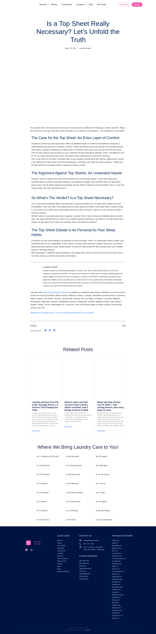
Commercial (66, 4)
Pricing (54, 4)
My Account (124, 4)
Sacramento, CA (117, 610)
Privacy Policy (61, 561)
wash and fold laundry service (55, 292)
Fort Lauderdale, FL (118, 571)
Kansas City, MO (117, 579)
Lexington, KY (116, 582)
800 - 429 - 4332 (89, 544)
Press (59, 569)
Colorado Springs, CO (119, 558)
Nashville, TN (116, 589)
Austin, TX (115, 543)
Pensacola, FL (116, 597)
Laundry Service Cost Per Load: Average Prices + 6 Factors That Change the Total (45, 406)
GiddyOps (87, 630)
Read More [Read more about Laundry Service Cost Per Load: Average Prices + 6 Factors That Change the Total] (36, 431)
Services (43, 4)
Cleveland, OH (116, 556)
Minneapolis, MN (117, 587)
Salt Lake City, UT (117, 615)
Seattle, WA (115, 613)
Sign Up (137, 4)
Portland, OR (116, 605)
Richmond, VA (116, 608)
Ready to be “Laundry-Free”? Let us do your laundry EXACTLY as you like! (62, 313)
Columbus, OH (116, 564)
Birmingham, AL (117, 545)
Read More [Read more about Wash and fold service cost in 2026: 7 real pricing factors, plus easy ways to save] (101, 431)
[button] (45, 330)
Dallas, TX (115, 566)
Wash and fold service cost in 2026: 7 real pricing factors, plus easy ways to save (110, 406)
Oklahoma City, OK (118, 595)
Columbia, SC (116, 561)
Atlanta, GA (115, 540)
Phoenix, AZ (116, 600)
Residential (60, 548)
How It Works (61, 545)
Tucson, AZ (115, 618)
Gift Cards (101, 4)
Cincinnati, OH (116, 553)
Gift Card (60, 556)
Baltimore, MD (116, 548)
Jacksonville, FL (117, 576)
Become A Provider (63, 571)
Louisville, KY (116, 584)
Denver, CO (115, 569)
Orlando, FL (115, 592)
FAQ (91, 4)
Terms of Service (62, 558)
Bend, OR (115, 602)
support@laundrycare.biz (91, 540)
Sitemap (59, 564)
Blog (58, 566)
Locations (80, 4)
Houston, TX (116, 574)
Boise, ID (115, 551)
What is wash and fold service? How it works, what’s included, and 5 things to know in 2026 (76, 406)
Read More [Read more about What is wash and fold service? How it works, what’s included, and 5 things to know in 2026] (69, 426)
